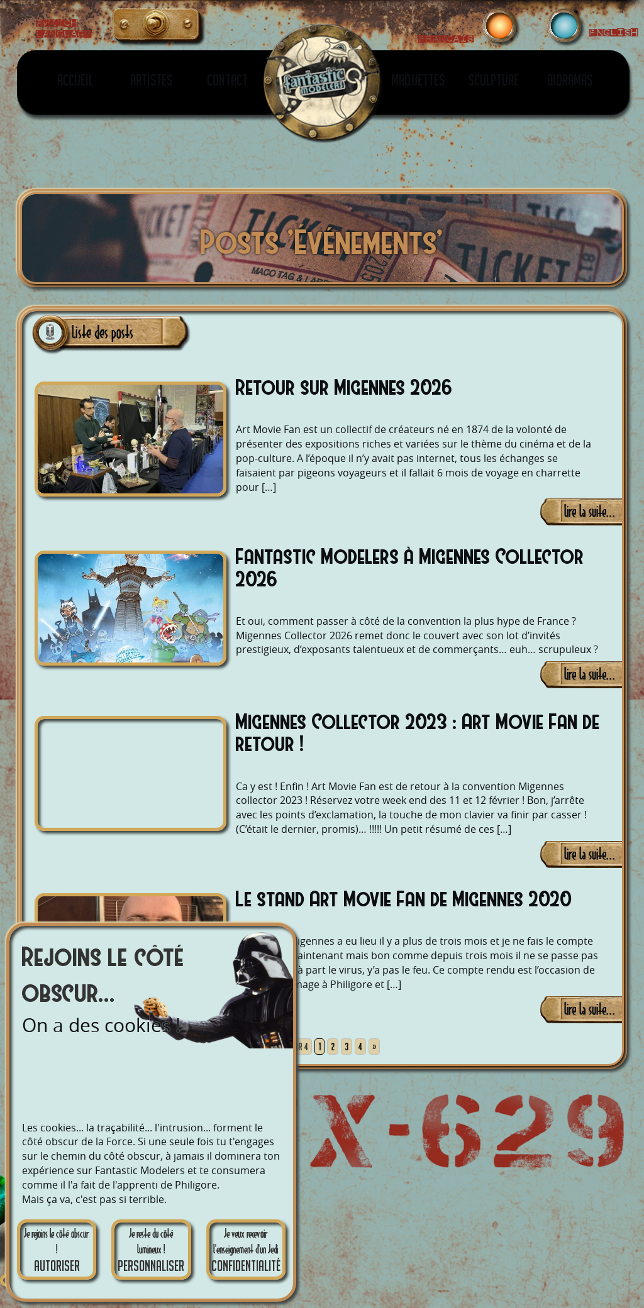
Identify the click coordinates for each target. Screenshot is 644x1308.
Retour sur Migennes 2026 (344, 386)
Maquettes (418, 80)
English (129, 27)
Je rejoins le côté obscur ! (56, 1251)
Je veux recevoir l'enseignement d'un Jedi (245, 1251)
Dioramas (569, 80)
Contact (227, 80)
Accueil (75, 80)
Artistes (151, 80)
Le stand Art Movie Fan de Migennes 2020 (404, 898)
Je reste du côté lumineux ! (150, 1251)
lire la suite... (590, 511)
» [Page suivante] (374, 1046)
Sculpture (494, 80)
